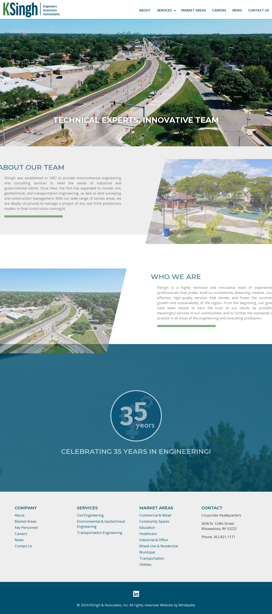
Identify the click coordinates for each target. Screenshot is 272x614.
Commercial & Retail (155, 515)
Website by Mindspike (177, 605)
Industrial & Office (153, 540)
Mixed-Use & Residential (158, 546)
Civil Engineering (90, 515)
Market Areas (25, 521)
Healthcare (148, 533)
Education (147, 527)
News (19, 540)
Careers (21, 533)
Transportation (151, 558)
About (19, 515)
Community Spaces (154, 521)
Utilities (145, 564)
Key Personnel (26, 527)
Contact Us (23, 546)
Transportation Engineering (99, 532)
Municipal (147, 552)
